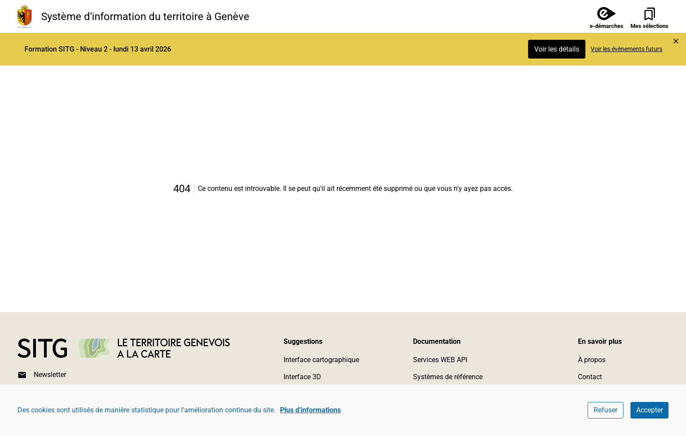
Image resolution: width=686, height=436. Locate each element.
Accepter (649, 410)
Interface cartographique (321, 360)
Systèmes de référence (448, 377)
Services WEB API (440, 360)
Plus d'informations (310, 410)
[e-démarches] (603, 16)
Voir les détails (556, 49)
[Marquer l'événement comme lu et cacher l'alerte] (675, 41)
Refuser (605, 410)
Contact (590, 377)
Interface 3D (302, 377)
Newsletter (42, 375)
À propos (592, 360)
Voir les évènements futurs (626, 48)
